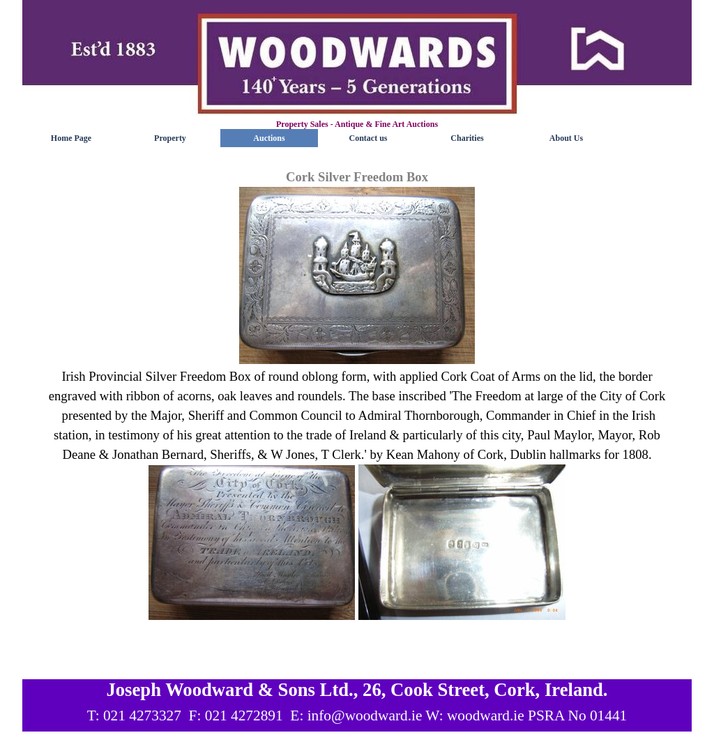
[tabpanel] (357, 414)
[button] (357, 277)
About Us (566, 138)
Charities (466, 138)
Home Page (71, 138)
